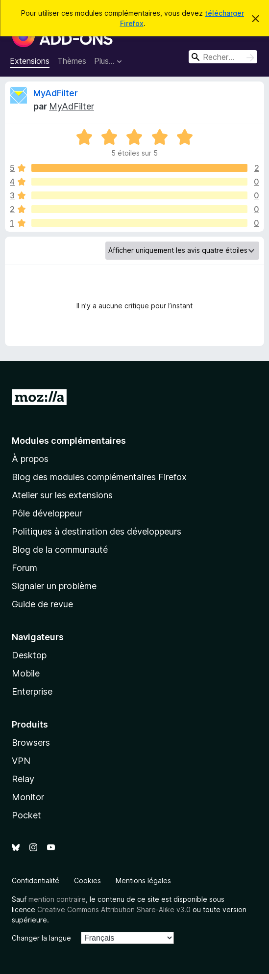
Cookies (87, 880)
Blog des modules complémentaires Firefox (99, 477)
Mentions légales (143, 880)
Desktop (29, 655)
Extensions (29, 61)
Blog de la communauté (60, 549)
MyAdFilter (55, 93)
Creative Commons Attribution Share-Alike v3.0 (114, 909)
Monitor (28, 797)
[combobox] (223, 56)
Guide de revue (42, 604)
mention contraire (57, 899)
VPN (21, 761)
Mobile (26, 673)
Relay (23, 779)
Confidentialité (35, 880)
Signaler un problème (54, 586)
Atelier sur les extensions (62, 495)
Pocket (26, 815)
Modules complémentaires (69, 440)
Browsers (31, 742)
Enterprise (32, 691)
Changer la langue (41, 938)
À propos (30, 459)
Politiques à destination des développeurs (96, 531)
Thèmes (71, 61)
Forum (24, 568)
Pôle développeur (47, 513)
